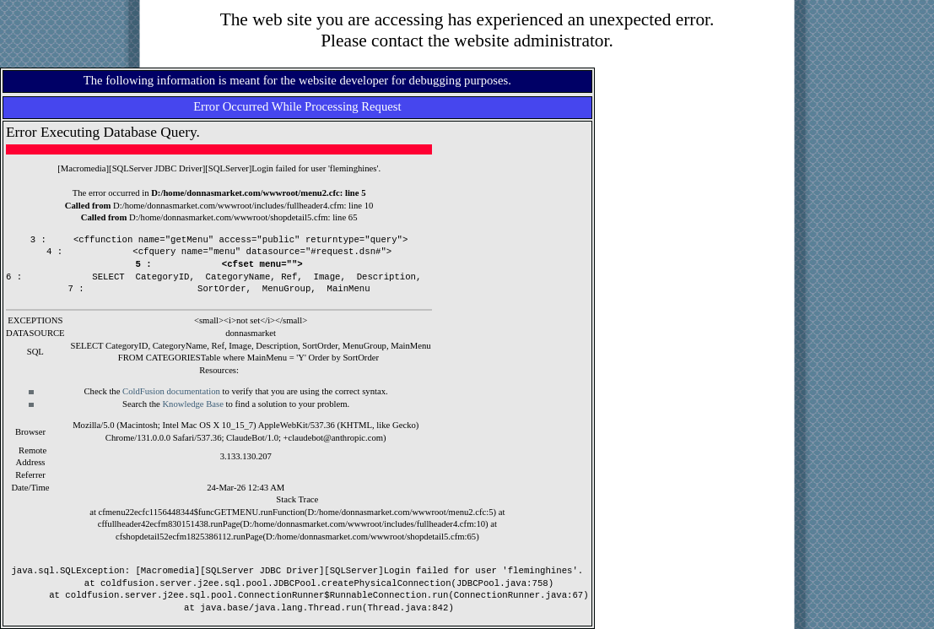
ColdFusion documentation (171, 391)
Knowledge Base (193, 404)
